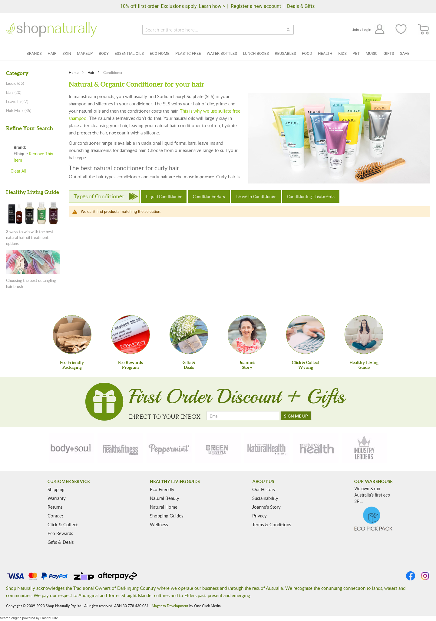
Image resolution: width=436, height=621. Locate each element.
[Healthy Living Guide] (364, 334)
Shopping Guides (166, 516)
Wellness (159, 524)
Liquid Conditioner (164, 196)
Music (372, 53)
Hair (52, 53)
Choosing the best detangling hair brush (31, 283)
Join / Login (361, 30)
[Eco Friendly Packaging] (72, 334)
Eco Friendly (162, 489)
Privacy (259, 516)
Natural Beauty (164, 498)
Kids (342, 53)
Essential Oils (129, 53)
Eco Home (160, 53)
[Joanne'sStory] (247, 334)
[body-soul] (71, 448)
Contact (55, 516)
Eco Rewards (60, 533)
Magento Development (170, 605)
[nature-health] (316, 448)
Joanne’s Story (266, 507)
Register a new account (256, 6)
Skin (66, 53)
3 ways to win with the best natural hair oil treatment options (29, 237)
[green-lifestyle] (218, 448)
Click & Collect (63, 524)
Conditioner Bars (209, 196)
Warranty (57, 498)
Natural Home (163, 507)
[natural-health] (266, 448)
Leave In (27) (17, 101)
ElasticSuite (49, 618)
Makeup (85, 53)
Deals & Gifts (301, 6)
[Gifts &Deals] (189, 334)
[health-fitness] (120, 448)
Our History (264, 489)
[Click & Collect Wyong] (305, 334)
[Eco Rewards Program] (130, 334)
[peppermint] (169, 448)
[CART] (424, 29)
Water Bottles (222, 53)
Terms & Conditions (271, 524)
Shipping (56, 489)
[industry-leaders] (364, 448)
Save (404, 53)
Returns (55, 507)
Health (325, 53)
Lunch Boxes (256, 53)
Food (307, 53)
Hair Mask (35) (18, 110)
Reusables (285, 53)
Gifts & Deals (61, 542)
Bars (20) (13, 92)
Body (104, 53)
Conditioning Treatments (311, 196)
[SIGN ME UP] (296, 415)
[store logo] (51, 29)
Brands (34, 53)
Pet (356, 53)
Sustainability (265, 498)
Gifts (389, 53)
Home (74, 72)
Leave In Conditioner (256, 196)
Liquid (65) (15, 83)
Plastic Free (188, 53)
